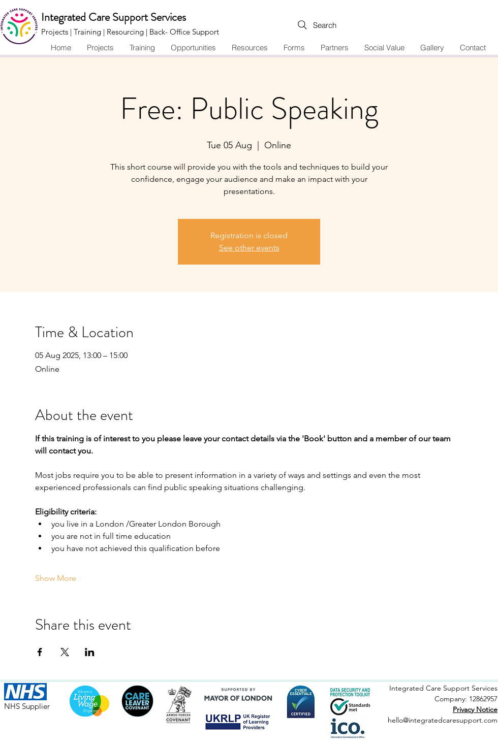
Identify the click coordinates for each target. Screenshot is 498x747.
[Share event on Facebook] (40, 652)
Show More (55, 578)
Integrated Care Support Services (113, 17)
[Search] (295, 25)
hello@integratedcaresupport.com (442, 720)
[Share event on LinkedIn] (90, 652)
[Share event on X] (65, 652)
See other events (249, 247)
